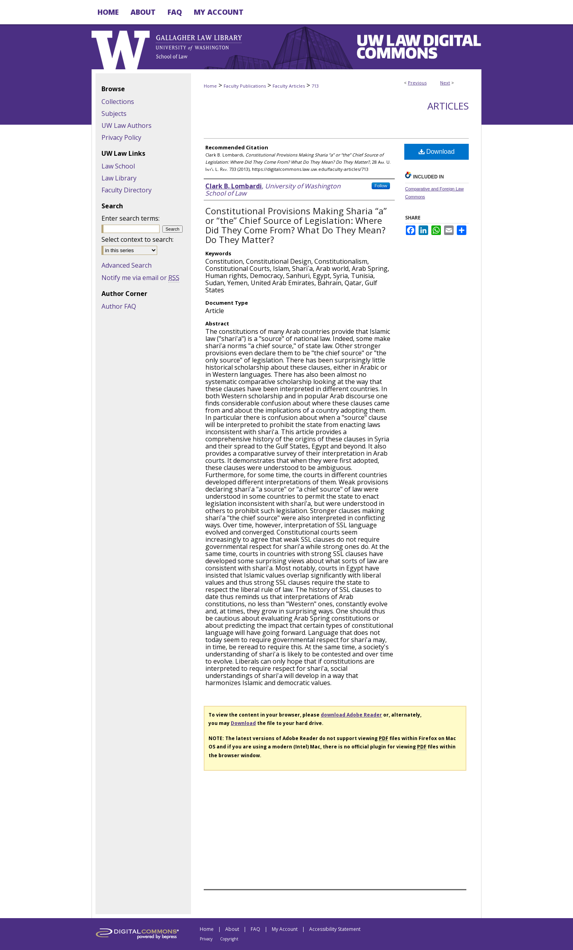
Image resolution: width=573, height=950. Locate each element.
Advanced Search (126, 265)
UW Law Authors (126, 125)
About (232, 929)
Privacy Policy (121, 137)
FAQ (255, 929)
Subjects (114, 113)
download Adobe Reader (351, 714)
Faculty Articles (289, 86)
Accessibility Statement (335, 929)
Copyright (229, 939)
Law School (118, 166)
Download (437, 151)
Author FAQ (118, 306)
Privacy (206, 939)
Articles (448, 105)
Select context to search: (137, 239)
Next (445, 83)
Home (210, 86)
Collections (117, 101)
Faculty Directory (126, 190)
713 (315, 86)
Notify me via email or (140, 277)
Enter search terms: (130, 218)
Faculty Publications (245, 86)
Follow (380, 185)
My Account (285, 929)
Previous (417, 83)
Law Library (118, 178)
